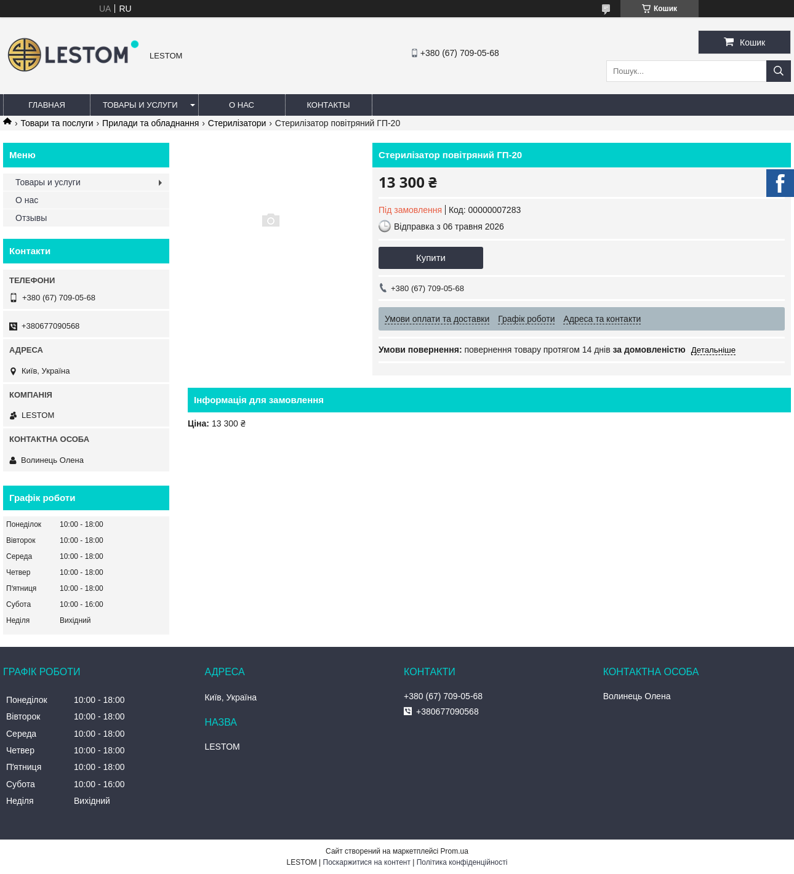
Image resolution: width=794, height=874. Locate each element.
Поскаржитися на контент (367, 862)
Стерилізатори (237, 123)
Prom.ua (454, 851)
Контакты (328, 105)
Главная (46, 105)
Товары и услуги (140, 105)
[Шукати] (778, 71)
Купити (431, 257)
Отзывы (31, 218)
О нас (241, 105)
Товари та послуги (56, 123)
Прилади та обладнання (150, 123)
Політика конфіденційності (462, 862)
